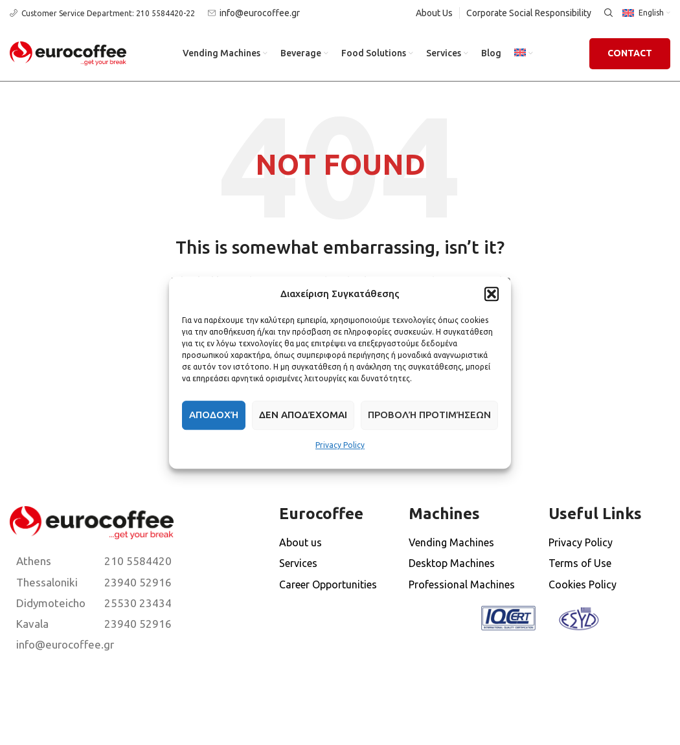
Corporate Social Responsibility (528, 13)
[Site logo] (68, 52)
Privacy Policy (340, 445)
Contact (629, 53)
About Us (434, 13)
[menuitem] (523, 54)
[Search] (607, 13)
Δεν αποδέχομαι (303, 414)
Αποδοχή (213, 414)
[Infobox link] (102, 13)
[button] (491, 293)
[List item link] (47, 561)
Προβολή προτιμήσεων (429, 414)
